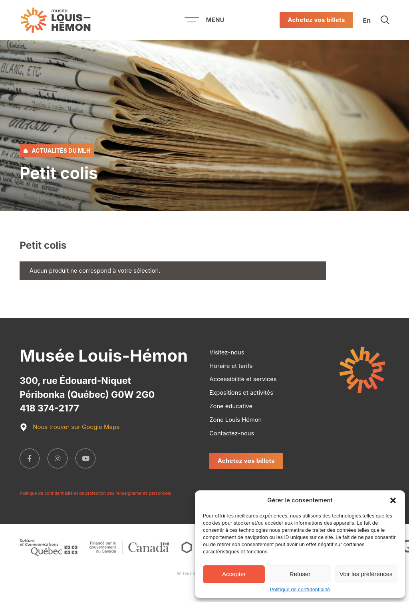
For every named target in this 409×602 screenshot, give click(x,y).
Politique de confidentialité (300, 589)
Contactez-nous (231, 433)
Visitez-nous (226, 352)
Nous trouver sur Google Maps (69, 427)
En (367, 20)
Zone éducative (230, 406)
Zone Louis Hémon (235, 419)
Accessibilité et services (242, 379)
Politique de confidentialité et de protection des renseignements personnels (95, 493)
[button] (393, 500)
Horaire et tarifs (230, 366)
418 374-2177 (49, 408)
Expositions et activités (241, 392)
